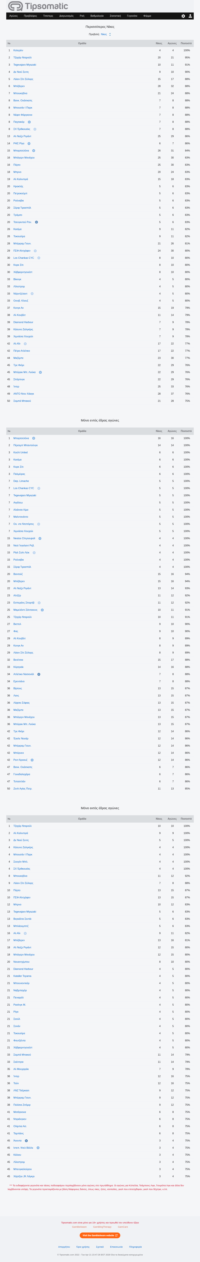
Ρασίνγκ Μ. (19, 1004)
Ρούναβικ (18, 200)
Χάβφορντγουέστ (22, 272)
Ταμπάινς (18, 1133)
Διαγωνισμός (66, 16)
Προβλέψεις (30, 16)
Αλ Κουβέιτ (19, 315)
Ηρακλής (18, 186)
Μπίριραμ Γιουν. (22, 243)
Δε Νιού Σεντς (21, 72)
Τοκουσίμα (19, 236)
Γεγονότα (132, 16)
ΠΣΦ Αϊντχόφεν (21, 250)
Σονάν (16, 1026)
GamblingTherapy (102, 1227)
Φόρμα (147, 16)
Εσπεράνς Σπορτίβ (23, 602)
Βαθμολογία (97, 16)
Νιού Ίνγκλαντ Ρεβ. (24, 545)
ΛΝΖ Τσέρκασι (21, 1090)
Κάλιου (17, 1154)
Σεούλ (16, 1019)
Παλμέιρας (19, 474)
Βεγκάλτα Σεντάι (22, 919)
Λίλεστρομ (19, 286)
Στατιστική (115, 16)
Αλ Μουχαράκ (21, 1069)
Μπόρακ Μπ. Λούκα (24, 372)
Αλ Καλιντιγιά (20, 179)
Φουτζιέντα (19, 1040)
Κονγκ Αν (18, 308)
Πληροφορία (135, 1247)
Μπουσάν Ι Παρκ (22, 107)
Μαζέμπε (18, 358)
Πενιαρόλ (18, 997)
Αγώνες (13, 16)
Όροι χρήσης (83, 1247)
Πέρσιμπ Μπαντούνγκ (25, 445)
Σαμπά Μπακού (22, 401)
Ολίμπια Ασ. (20, 1126)
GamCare (123, 1227)
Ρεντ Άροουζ (20, 760)
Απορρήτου (64, 1247)
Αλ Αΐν (16, 343)
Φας (15, 631)
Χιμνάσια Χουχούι (23, 336)
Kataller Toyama (22, 976)
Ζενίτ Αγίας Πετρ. (22, 788)
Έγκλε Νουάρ (20, 738)
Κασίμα (17, 229)
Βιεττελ (17, 624)
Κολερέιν (18, 50)
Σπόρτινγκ (19, 379)
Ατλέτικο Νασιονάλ (23, 674)
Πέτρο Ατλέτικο (21, 350)
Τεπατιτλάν (19, 781)
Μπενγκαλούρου (22, 1169)
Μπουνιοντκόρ (21, 983)
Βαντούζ (18, 574)
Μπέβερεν (19, 86)
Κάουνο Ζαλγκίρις (23, 329)
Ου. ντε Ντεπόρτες (23, 524)
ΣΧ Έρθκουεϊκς (21, 129)
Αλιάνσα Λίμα (20, 509)
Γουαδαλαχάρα (21, 774)
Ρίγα (15, 1011)
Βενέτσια (18, 659)
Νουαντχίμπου (21, 961)
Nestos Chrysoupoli (24, 538)
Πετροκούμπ (20, 193)
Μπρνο (17, 172)
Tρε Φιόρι (18, 365)
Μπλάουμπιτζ (20, 926)
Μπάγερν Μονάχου (24, 157)
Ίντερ (16, 386)
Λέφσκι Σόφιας (21, 702)
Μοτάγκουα (19, 1112)
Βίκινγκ (17, 279)
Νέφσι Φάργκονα (22, 115)
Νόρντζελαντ (20, 293)
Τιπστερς (48, 16)
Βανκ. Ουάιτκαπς (22, 100)
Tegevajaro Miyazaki (24, 64)
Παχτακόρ (18, 122)
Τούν (16, 1083)
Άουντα (17, 1140)
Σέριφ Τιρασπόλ (22, 207)
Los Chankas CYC (23, 258)
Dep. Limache (21, 481)
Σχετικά (100, 1247)
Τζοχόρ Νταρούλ (22, 57)
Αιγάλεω (18, 502)
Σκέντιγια (18, 1062)
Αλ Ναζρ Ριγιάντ (22, 136)
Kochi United (20, 452)
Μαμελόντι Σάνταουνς (25, 610)
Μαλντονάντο (20, 516)
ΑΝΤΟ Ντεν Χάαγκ (23, 393)
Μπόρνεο (18, 753)
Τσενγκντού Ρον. (22, 222)
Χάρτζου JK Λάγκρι (24, 1176)
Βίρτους (17, 688)
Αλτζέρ (17, 595)
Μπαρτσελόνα (21, 150)
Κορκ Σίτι (18, 265)
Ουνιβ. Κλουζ (20, 300)
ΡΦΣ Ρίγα (18, 143)
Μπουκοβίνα (20, 93)
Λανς (16, 695)
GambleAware (79, 1227)
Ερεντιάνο (19, 681)
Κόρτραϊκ (18, 667)
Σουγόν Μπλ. (20, 861)
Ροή (82, 16)
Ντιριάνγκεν (19, 1119)
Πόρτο (16, 164)
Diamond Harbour (23, 322)
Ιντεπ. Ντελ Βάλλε (23, 1147)
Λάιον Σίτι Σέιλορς (23, 79)
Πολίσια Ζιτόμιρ (21, 1105)
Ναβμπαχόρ (20, 990)
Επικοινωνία (116, 1247)
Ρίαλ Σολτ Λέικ (21, 552)
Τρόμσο (17, 215)
